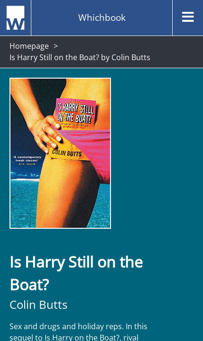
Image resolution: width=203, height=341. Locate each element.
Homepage (29, 46)
